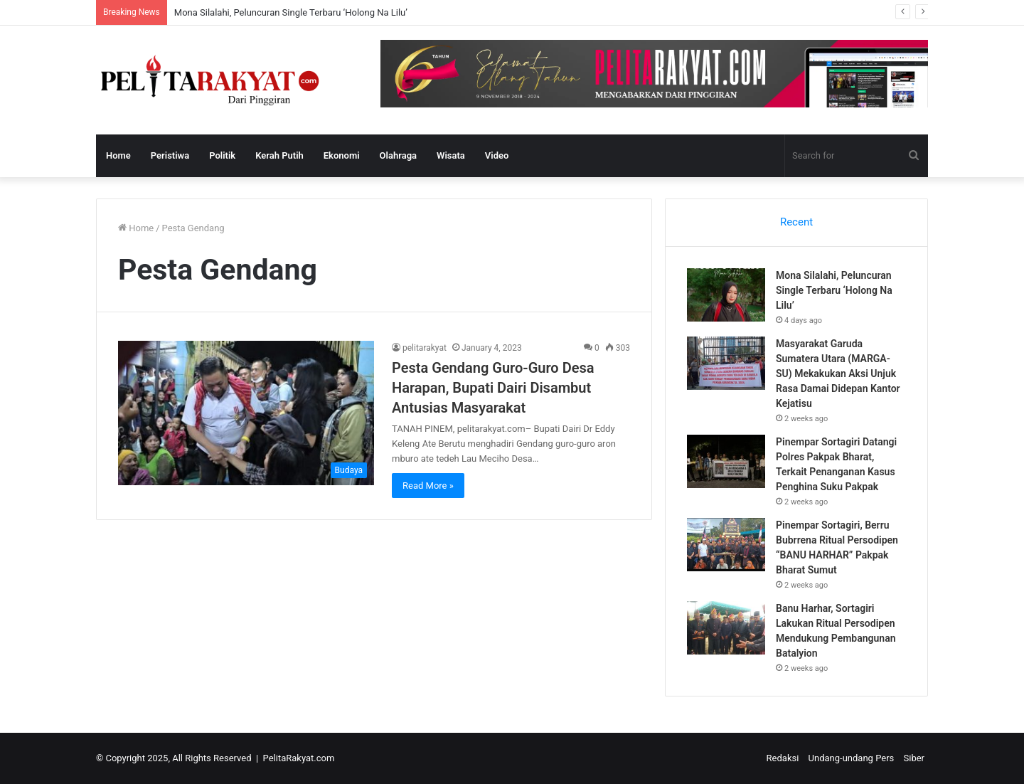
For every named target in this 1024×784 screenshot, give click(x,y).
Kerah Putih (279, 155)
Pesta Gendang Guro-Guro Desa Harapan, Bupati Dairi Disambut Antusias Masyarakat (493, 387)
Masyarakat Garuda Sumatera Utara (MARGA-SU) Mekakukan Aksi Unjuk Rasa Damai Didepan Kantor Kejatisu (838, 373)
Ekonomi (342, 155)
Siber (914, 758)
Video (497, 155)
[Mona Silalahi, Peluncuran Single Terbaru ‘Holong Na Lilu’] (726, 295)
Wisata (451, 155)
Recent (796, 222)
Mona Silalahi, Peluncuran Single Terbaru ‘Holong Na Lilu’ (290, 12)
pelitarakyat (424, 348)
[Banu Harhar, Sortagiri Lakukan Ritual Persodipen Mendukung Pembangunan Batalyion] (726, 628)
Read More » (428, 485)
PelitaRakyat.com (299, 758)
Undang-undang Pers (852, 758)
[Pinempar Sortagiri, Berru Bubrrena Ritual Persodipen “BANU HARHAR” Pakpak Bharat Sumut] (726, 544)
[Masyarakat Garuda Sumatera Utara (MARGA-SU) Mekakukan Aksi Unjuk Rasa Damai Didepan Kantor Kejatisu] (726, 363)
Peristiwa (170, 155)
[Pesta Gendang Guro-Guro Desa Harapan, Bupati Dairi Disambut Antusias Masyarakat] (246, 413)
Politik (222, 155)
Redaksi (783, 758)
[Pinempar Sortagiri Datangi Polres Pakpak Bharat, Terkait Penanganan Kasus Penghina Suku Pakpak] (726, 461)
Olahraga (398, 155)
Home (118, 155)
